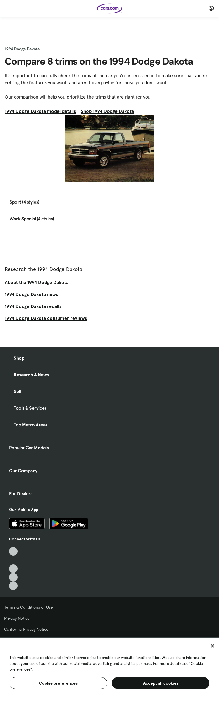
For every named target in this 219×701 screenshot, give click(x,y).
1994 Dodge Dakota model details (40, 111)
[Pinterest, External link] (13, 586)
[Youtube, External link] (13, 568)
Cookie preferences (58, 683)
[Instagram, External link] (13, 577)
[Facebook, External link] (13, 560)
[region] (109, 669)
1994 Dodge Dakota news (31, 294)
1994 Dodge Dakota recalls (33, 306)
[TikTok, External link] (13, 551)
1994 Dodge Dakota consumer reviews (46, 318)
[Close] (212, 645)
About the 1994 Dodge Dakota (36, 282)
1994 (22, 49)
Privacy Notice (17, 618)
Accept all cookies (161, 683)
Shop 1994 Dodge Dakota (107, 111)
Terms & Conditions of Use (28, 607)
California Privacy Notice (26, 629)
